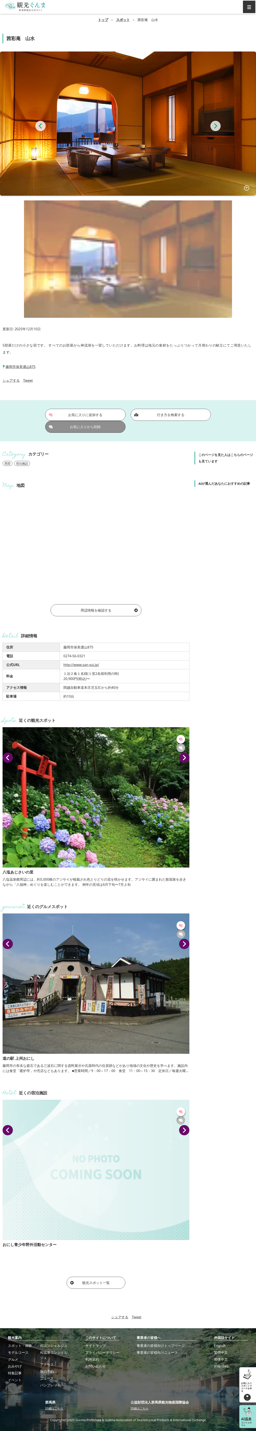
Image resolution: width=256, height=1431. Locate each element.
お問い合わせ (95, 1366)
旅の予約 (47, 1371)
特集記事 (15, 1373)
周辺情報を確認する (109, 610)
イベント (15, 1380)
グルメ (13, 1359)
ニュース (47, 1378)
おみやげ (15, 1366)
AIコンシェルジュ (53, 1345)
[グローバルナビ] (249, 7)
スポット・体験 (20, 1345)
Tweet (28, 380)
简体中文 (221, 1359)
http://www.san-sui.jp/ (81, 664)
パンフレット (50, 1385)
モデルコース (18, 1352)
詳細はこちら (54, 1408)
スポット (123, 19)
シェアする (11, 380)
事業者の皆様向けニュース (157, 1352)
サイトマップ (95, 1345)
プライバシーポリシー (102, 1352)
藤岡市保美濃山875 (20, 366)
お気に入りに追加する (75, 414)
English (220, 1345)
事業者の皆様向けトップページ (161, 1345)
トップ (103, 19)
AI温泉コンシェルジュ (53, 1355)
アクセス (47, 1364)
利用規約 (92, 1359)
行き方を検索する (159, 414)
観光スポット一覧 (90, 1282)
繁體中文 (221, 1352)
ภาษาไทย (221, 1366)
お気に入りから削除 (75, 426)
